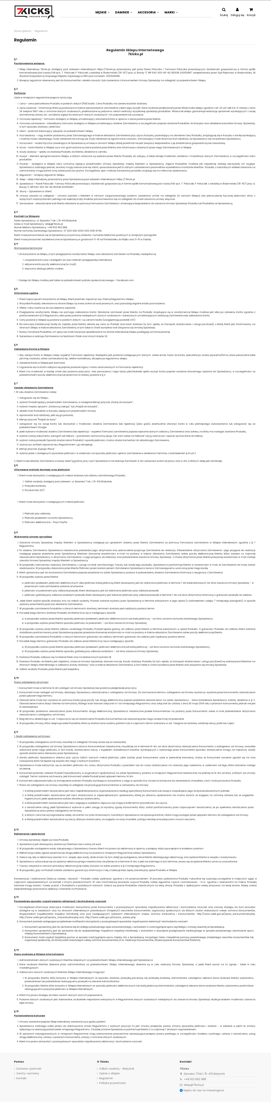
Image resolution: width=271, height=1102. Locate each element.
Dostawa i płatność (29, 1069)
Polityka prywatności (112, 1083)
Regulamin (106, 1078)
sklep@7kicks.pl (194, 1085)
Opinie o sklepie (109, 1073)
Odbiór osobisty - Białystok (116, 1069)
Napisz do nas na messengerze (203, 1090)
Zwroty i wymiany (27, 1073)
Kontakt (21, 1078)
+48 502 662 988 (195, 1079)
